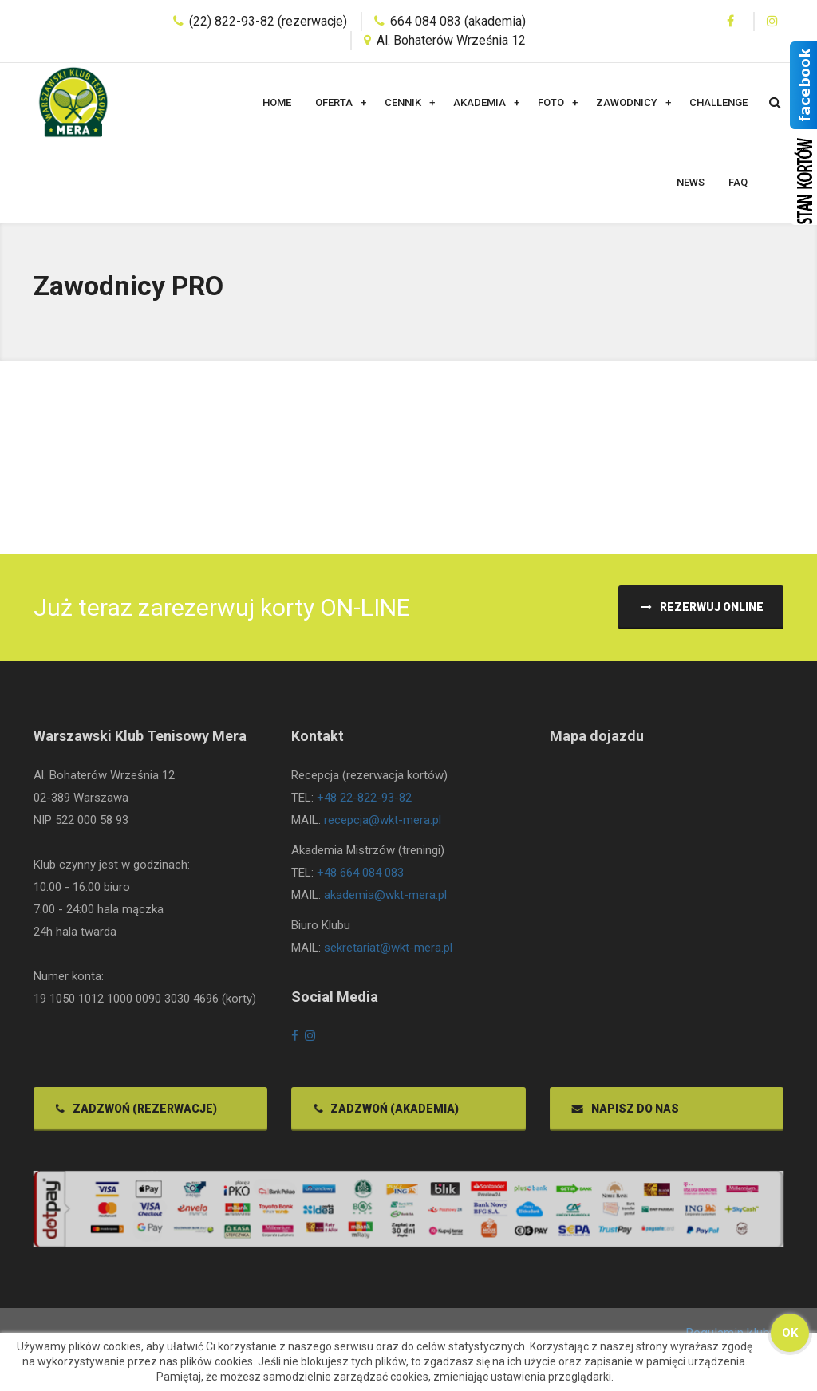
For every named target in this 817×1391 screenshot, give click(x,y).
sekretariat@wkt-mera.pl (388, 953)
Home (276, 102)
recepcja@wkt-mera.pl (382, 825)
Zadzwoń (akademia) (385, 1113)
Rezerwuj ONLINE (701, 607)
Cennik (403, 102)
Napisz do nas (624, 1113)
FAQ (738, 182)
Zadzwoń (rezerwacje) (135, 1113)
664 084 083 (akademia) (458, 21)
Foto (551, 102)
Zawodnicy (626, 102)
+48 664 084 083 (360, 878)
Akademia (479, 102)
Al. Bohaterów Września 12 (451, 40)
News (691, 182)
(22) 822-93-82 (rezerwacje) (268, 21)
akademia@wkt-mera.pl (385, 900)
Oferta (334, 102)
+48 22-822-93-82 (364, 803)
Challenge (718, 102)
